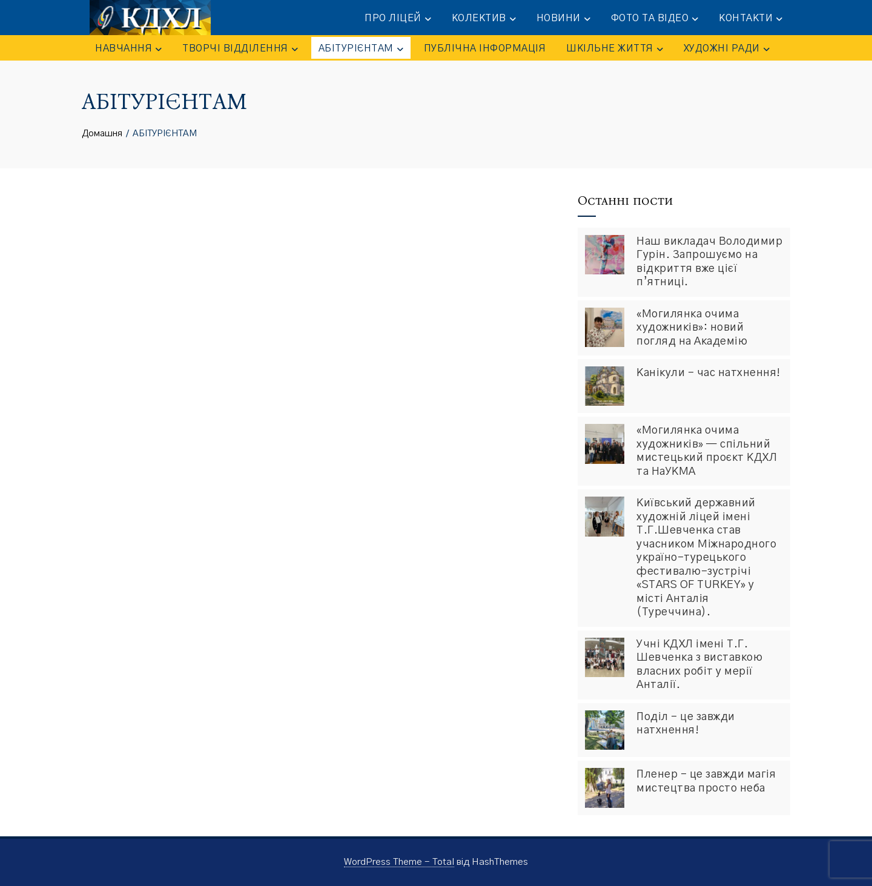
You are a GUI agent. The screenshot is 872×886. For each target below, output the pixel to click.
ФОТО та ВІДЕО (655, 19)
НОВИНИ (564, 19)
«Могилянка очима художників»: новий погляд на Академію (691, 328)
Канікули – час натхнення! (708, 373)
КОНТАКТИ (751, 19)
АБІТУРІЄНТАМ (361, 49)
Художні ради (727, 49)
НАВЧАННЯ (128, 49)
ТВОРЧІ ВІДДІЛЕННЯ (240, 49)
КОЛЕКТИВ (484, 19)
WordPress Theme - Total (399, 862)
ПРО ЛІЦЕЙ (398, 19)
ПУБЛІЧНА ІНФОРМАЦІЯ (485, 48)
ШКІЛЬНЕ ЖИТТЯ (614, 49)
